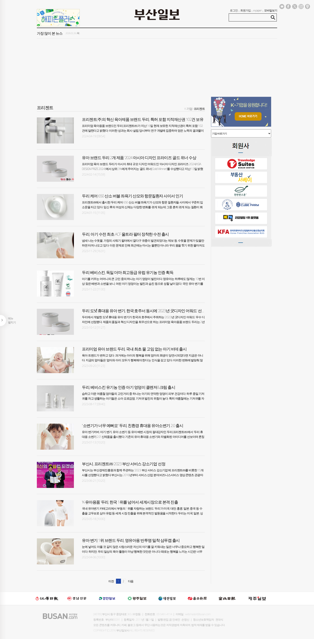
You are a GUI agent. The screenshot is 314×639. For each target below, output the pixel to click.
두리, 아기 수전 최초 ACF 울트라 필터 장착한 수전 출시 (125, 234)
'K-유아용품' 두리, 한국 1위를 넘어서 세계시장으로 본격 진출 (130, 502)
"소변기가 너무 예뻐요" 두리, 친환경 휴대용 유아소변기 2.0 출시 (132, 425)
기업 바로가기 (241, 133)
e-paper (257, 10)
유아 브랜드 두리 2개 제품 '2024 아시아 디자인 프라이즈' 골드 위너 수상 (139, 157)
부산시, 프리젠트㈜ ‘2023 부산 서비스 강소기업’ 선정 (123, 463)
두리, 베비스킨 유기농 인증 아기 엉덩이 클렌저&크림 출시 (128, 387)
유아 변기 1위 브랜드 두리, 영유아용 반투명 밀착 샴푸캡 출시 (131, 540)
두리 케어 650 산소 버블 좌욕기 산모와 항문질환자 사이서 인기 (132, 196)
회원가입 (245, 10)
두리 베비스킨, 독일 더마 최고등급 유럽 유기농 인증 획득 (127, 272)
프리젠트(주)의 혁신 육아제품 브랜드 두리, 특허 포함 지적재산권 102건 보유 (142, 119)
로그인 (234, 10)
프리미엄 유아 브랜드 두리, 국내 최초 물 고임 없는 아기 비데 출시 (134, 349)
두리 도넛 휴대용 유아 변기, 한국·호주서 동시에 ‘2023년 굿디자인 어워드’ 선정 (143, 310)
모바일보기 (270, 10)
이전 (111, 581)
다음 (131, 581)
